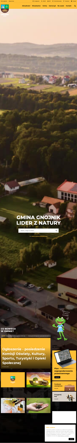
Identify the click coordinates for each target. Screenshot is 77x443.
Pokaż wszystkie (25, 427)
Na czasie (61, 6)
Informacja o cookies (63, 435)
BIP (50, 1)
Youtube (74, 1)
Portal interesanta (57, 1)
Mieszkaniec (36, 6)
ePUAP (44, 1)
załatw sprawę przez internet (39, 236)
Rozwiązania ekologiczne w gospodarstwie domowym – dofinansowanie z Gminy (48, 335)
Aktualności (26, 6)
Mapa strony (11, 1)
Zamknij (71, 439)
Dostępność (36, 1)
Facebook (67, 1)
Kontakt (68, 6)
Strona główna (4, 1)
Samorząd (52, 6)
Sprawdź (58, 377)
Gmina (45, 6)
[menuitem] (26, 6)
